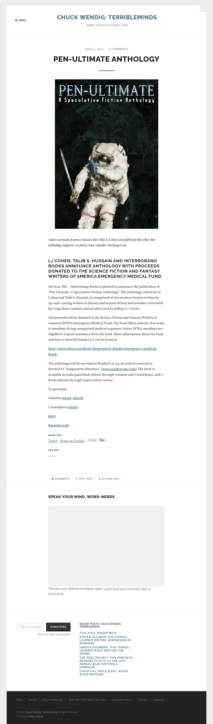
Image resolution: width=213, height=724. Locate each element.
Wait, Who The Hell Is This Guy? (87, 698)
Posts (19, 698)
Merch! (33, 698)
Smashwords (58, 424)
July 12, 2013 (94, 49)
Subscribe (58, 626)
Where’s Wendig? (52, 698)
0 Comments (118, 49)
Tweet (52, 439)
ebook (78, 397)
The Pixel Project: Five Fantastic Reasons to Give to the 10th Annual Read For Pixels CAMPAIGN (106, 661)
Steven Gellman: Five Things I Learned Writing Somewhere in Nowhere (105, 639)
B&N (52, 415)
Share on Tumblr (72, 439)
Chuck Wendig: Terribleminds (107, 17)
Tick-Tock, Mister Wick (98, 632)
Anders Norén (35, 715)
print (67, 397)
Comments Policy (122, 698)
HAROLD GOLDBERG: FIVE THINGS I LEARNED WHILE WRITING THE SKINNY (105, 649)
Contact (143, 698)
